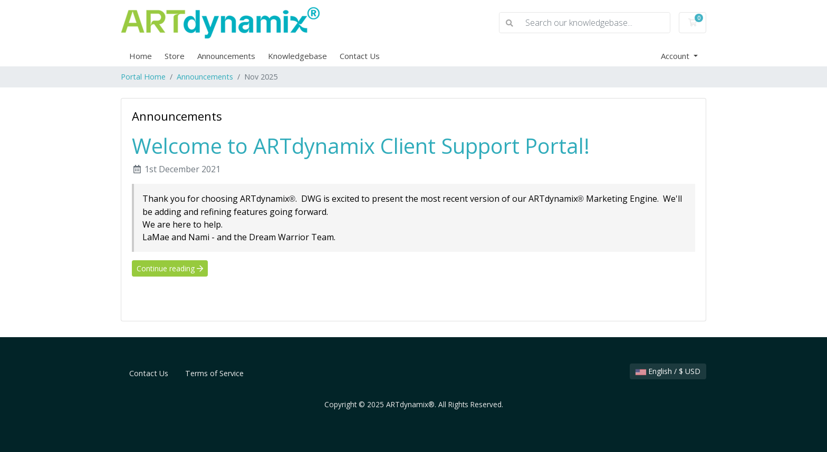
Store (175, 56)
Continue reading (170, 268)
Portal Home (143, 77)
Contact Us (360, 56)
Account (676, 56)
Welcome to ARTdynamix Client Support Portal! (361, 145)
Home (140, 56)
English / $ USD (668, 371)
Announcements (226, 56)
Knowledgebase (297, 56)
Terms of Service (214, 373)
